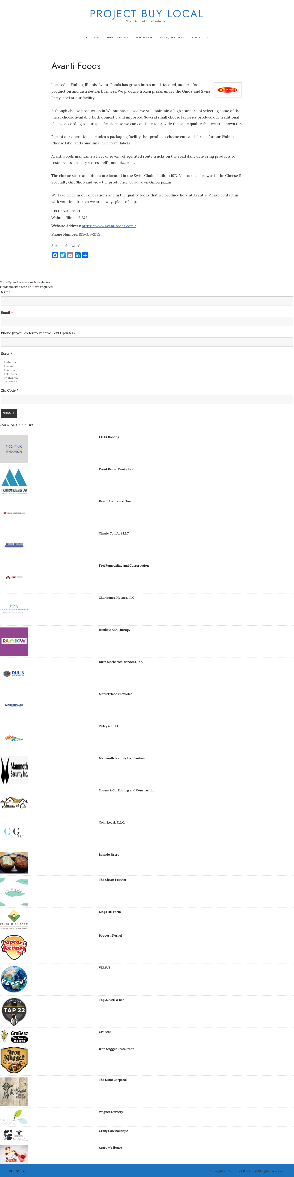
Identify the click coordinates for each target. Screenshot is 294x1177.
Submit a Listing (118, 37)
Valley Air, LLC (109, 726)
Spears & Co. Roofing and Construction (127, 790)
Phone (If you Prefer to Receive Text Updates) (37, 333)
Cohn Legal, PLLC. (112, 822)
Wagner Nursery (111, 1112)
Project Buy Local (147, 13)
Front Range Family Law (116, 469)
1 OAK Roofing (109, 437)
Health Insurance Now (115, 501)
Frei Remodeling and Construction (124, 565)
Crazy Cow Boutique (113, 1131)
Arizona (147, 370)
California (147, 378)
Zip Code (9, 390)
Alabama (147, 362)
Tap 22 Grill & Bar (111, 1000)
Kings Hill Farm (110, 912)
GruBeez (105, 1032)
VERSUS (104, 967)
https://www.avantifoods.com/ (109, 226)
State (6, 354)
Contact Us (200, 37)
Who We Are (144, 37)
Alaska (147, 366)
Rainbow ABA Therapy (114, 630)
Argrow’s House (110, 1147)
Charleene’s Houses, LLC (116, 597)
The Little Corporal (113, 1080)
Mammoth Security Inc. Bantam (122, 758)
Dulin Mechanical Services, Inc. (121, 662)
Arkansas (147, 374)
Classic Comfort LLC (114, 533)
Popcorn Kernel (110, 935)
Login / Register (171, 37)
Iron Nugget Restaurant (116, 1049)
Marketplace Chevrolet (115, 694)
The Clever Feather (112, 880)
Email (7, 313)
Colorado (147, 382)
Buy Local (92, 37)
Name (5, 292)
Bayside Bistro (109, 854)
